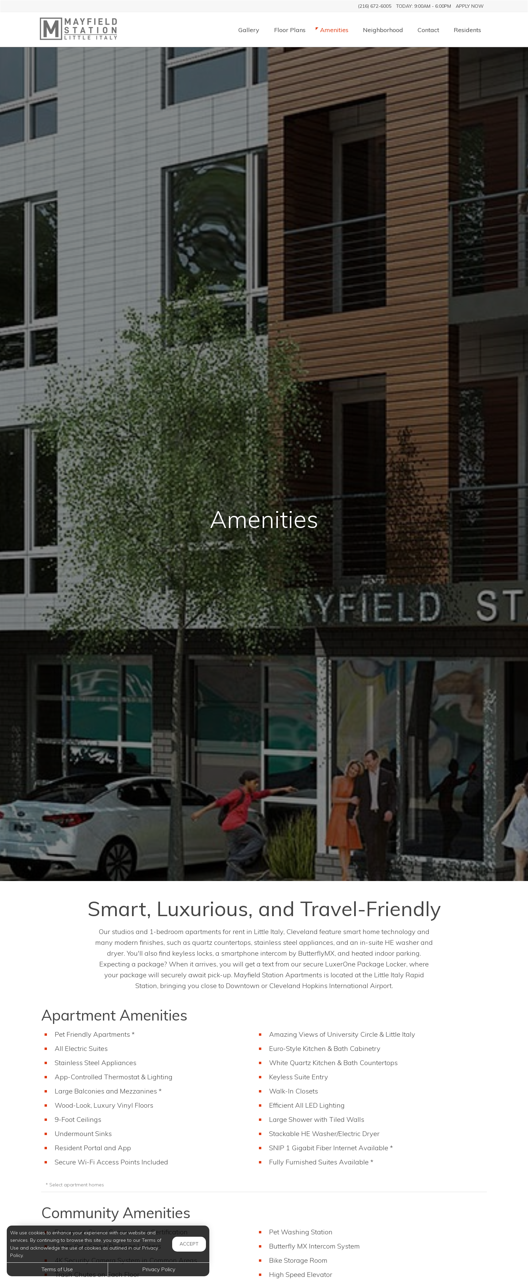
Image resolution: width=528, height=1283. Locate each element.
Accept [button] (189, 1244)
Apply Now (470, 6)
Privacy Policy (158, 1269)
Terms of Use (57, 1269)
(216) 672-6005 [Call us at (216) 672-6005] (374, 6)
